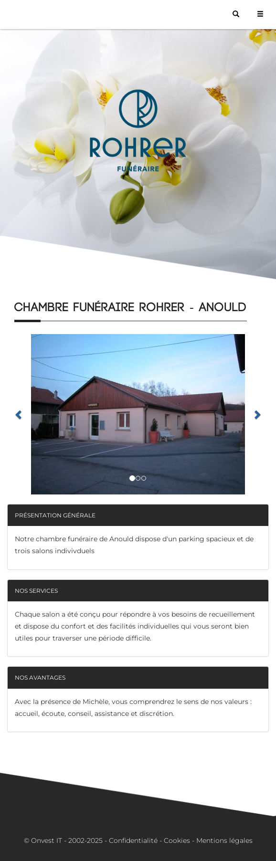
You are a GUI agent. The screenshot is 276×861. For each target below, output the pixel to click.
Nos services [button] (36, 590)
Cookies (177, 840)
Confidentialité (133, 840)
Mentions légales (224, 840)
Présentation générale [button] (55, 515)
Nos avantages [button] (40, 677)
